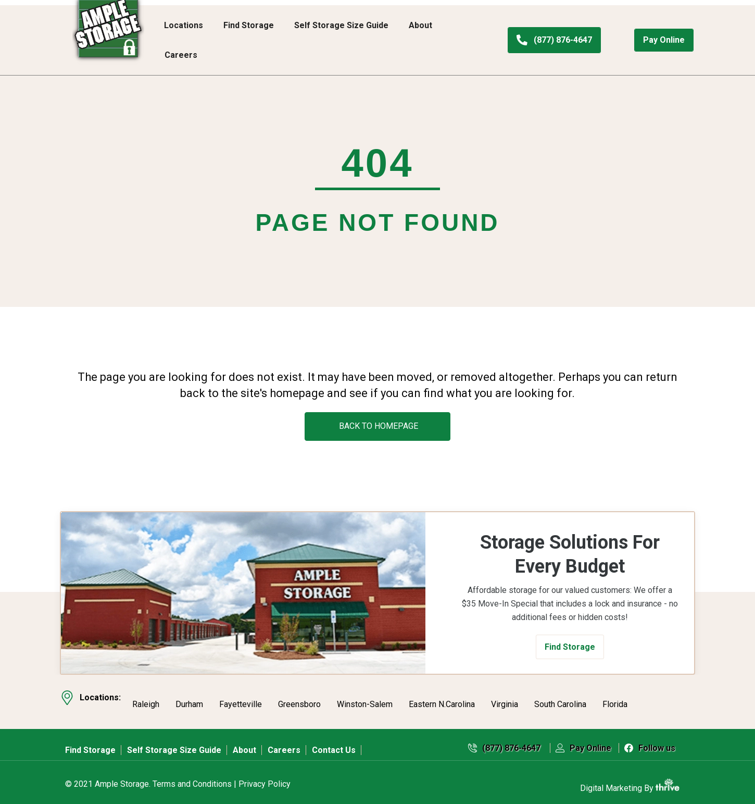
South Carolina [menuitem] (560, 700)
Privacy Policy (264, 776)
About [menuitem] (420, 25)
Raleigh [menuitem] (145, 700)
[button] (570, 647)
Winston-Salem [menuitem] (365, 700)
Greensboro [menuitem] (299, 700)
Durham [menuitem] (189, 700)
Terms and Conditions (192, 776)
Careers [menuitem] (181, 55)
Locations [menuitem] (183, 25)
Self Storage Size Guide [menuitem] (341, 25)
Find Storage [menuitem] (248, 25)
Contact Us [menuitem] (334, 741)
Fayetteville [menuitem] (240, 700)
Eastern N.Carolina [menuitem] (442, 700)
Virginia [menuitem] (504, 700)
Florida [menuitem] (614, 700)
